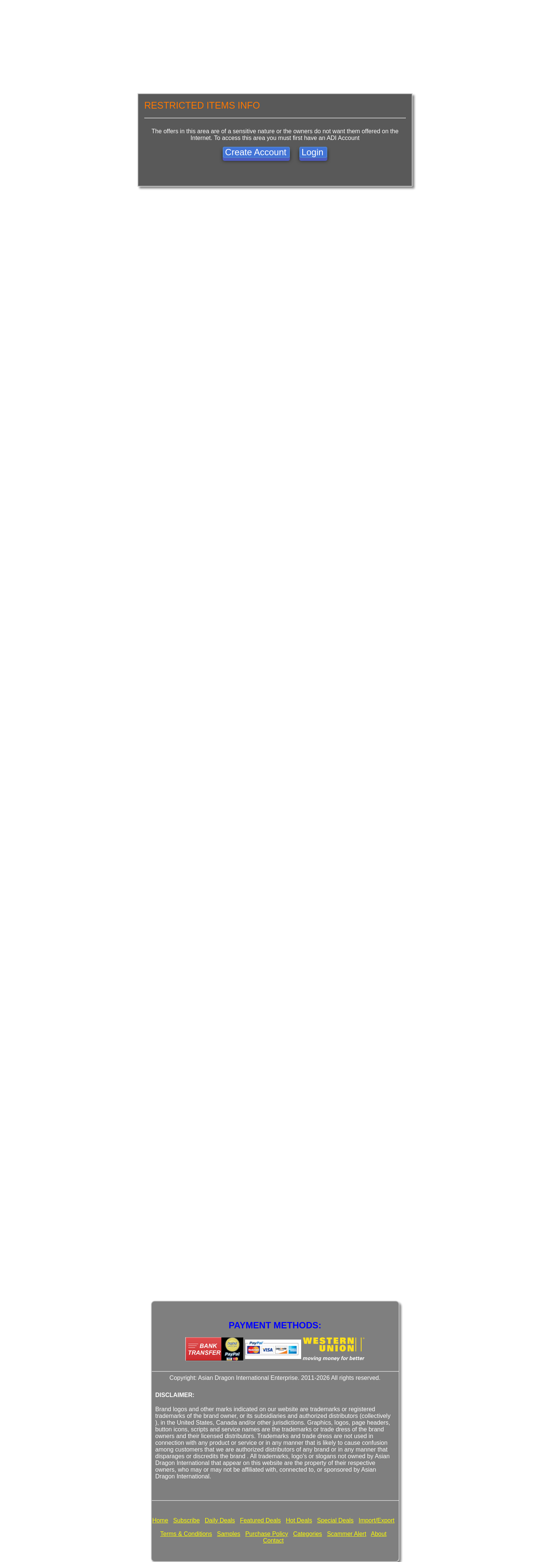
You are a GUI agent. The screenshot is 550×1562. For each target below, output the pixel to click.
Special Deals (335, 1520)
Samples (228, 1534)
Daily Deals (220, 1520)
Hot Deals (299, 1520)
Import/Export (377, 1520)
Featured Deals (260, 1520)
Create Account (255, 152)
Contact (273, 1540)
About (379, 1534)
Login (313, 152)
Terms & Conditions (186, 1534)
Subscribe (186, 1520)
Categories (307, 1534)
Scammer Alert (346, 1534)
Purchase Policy (266, 1534)
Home (160, 1520)
